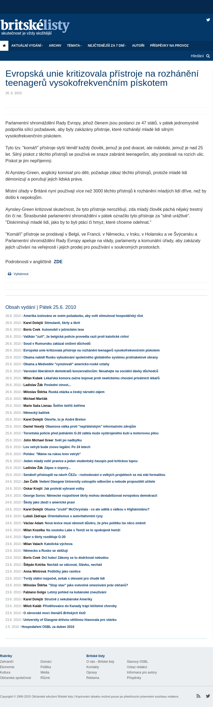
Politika (45, 667)
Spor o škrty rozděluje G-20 (44, 537)
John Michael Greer (38, 440)
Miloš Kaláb (32, 606)
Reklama (92, 678)
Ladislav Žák (33, 385)
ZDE (58, 261)
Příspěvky (134, 678)
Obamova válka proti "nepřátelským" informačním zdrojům (90, 426)
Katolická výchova (58, 544)
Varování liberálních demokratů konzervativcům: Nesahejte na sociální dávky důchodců (90, 371)
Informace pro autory (142, 672)
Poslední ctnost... (57, 385)
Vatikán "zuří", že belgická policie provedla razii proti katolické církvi (76, 337)
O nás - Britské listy (100, 662)
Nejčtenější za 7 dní (107, 46)
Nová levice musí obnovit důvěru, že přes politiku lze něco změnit (95, 523)
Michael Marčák (35, 399)
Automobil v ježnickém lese (63, 329)
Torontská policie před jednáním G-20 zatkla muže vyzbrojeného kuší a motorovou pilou (91, 433)
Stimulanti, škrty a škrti (62, 323)
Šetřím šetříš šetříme (69, 406)
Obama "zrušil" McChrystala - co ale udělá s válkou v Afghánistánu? (96, 509)
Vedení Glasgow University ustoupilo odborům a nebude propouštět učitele (97, 481)
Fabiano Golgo (34, 592)
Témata (74, 46)
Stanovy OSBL (137, 662)
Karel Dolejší (33, 323)
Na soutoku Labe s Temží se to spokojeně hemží (83, 530)
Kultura (5, 672)
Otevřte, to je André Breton (65, 419)
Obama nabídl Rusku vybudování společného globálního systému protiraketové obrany (90, 357)
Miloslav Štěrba (35, 392)
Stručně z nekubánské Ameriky (68, 599)
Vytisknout (18, 274)
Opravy (91, 672)
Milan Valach (33, 544)
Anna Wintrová (34, 571)
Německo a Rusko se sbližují (45, 551)
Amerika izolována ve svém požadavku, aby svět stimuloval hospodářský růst (83, 316)
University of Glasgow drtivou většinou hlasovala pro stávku (70, 620)
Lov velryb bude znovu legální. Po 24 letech (56, 447)
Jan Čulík (30, 481)
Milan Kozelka (34, 530)
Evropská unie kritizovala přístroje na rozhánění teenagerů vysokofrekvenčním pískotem (91, 350)
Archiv (55, 46)
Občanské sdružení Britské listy (52, 696)
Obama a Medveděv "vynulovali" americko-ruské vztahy (66, 364)
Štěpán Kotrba (34, 565)
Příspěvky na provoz (169, 46)
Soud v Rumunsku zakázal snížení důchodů (57, 344)
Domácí (46, 662)
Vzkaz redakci (137, 667)
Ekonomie (7, 667)
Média (44, 672)
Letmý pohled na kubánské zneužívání (77, 592)
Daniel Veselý (33, 426)
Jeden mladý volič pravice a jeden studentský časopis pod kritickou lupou (80, 461)
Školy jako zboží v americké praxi (49, 502)
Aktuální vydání (27, 46)
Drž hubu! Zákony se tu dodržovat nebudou (75, 558)
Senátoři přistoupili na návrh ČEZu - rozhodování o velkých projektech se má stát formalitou (94, 475)
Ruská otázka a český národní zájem (76, 392)
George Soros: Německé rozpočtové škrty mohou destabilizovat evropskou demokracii (90, 496)
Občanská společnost (15, 678)
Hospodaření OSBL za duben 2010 (48, 627)
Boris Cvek (31, 329)
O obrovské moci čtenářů (54, 613)
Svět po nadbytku (68, 440)
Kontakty (92, 667)
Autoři (138, 46)
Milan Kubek (33, 378)
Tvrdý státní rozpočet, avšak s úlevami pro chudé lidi (64, 578)
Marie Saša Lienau (37, 406)
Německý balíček (36, 413)
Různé (45, 678)
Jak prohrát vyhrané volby (64, 488)
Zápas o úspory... (57, 468)
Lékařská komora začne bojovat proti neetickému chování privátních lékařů (102, 378)
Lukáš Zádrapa (34, 516)
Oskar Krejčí (33, 488)
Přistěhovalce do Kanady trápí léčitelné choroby (80, 606)
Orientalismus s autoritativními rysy (75, 516)
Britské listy (40, 27)
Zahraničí (6, 662)
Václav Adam (33, 523)
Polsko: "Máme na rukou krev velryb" (52, 454)
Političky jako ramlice (64, 571)
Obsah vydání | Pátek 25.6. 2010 (40, 307)
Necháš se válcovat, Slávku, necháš (74, 565)
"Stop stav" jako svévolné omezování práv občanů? (88, 585)
